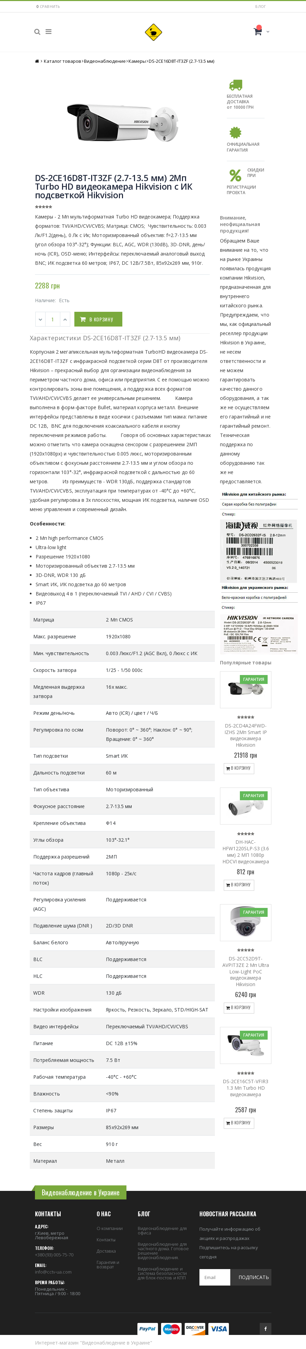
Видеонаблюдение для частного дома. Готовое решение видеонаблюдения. (163, 1251)
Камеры (137, 61)
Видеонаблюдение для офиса (162, 1230)
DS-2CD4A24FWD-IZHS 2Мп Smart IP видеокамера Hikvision (245, 735)
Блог (260, 6)
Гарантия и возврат (108, 1264)
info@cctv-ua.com (53, 1272)
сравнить (50, 6)
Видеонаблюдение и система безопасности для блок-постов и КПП (162, 1273)
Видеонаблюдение (105, 61)
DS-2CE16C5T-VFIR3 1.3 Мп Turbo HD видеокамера (245, 1088)
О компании (110, 1228)
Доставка (106, 1251)
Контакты (106, 1239)
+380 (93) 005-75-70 (54, 1255)
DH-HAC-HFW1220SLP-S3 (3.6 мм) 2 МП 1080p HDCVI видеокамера (245, 852)
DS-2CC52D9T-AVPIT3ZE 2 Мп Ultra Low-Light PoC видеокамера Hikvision (245, 971)
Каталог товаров (62, 61)
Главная (37, 61)
